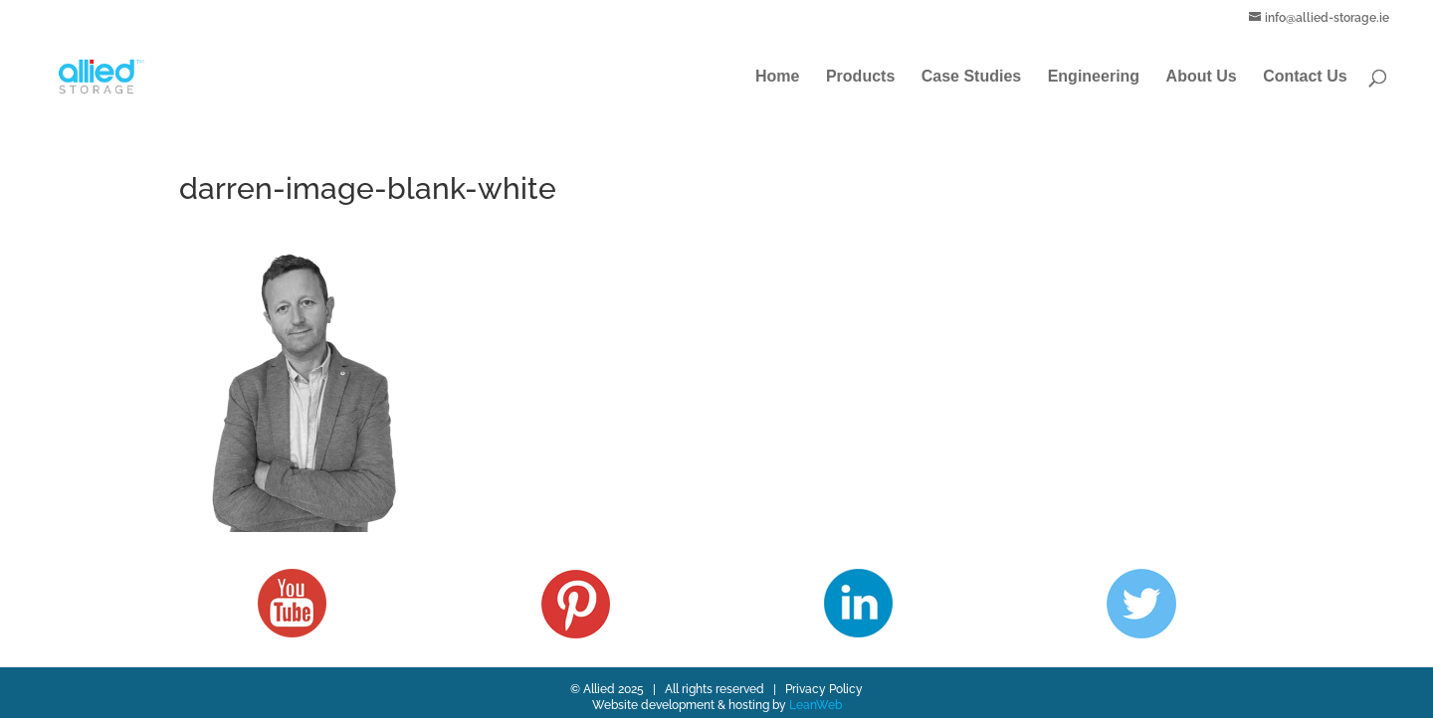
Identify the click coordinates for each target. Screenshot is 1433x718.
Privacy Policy (824, 689)
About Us (1201, 77)
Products (860, 77)
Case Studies (971, 77)
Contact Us (1304, 77)
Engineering (1093, 77)
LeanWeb (815, 705)
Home (777, 77)
